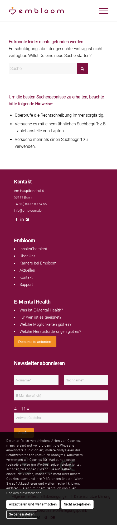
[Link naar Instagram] (27, 221)
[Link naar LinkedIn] (22, 221)
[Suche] (48, 68)
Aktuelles (27, 270)
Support (26, 284)
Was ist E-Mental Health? (41, 310)
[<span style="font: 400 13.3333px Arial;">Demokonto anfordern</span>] (35, 341)
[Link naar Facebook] (16, 221)
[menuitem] (101, 10)
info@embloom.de (28, 210)
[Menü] (101, 10)
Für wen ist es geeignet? (40, 317)
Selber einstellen (22, 514)
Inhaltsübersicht (33, 249)
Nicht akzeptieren (77, 504)
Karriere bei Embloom (37, 263)
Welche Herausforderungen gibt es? (50, 331)
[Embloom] (48, 10)
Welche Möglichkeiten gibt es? (45, 324)
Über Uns (27, 256)
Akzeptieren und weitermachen (33, 504)
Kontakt (26, 277)
